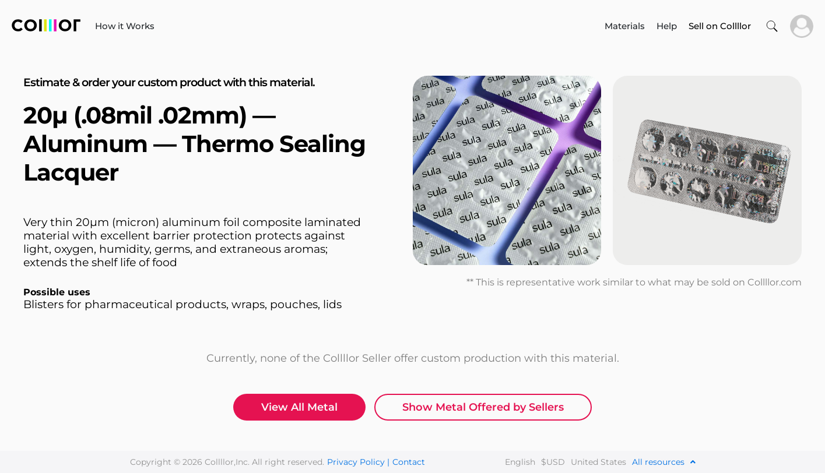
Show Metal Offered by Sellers (483, 407)
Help (667, 25)
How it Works (125, 25)
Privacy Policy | (358, 462)
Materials (625, 25)
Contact (408, 462)
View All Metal (299, 407)
